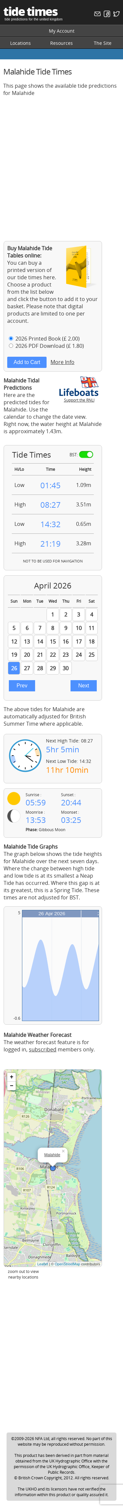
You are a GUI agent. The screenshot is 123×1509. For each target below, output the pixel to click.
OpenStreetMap (67, 1264)
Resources (61, 43)
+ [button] (11, 1077)
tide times (30, 11)
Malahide (52, 1155)
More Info (62, 362)
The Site (103, 43)
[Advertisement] (61, 164)
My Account (61, 31)
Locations (20, 43)
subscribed (42, 1049)
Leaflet (42, 1264)
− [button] (11, 1086)
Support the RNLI (79, 397)
